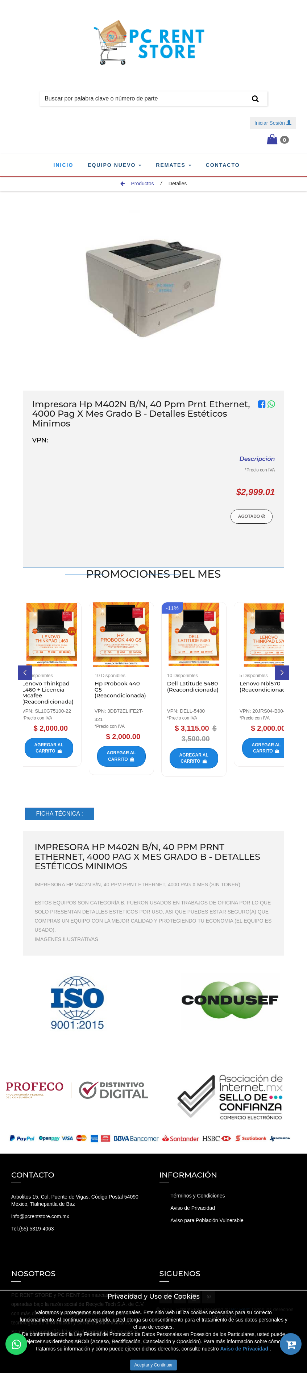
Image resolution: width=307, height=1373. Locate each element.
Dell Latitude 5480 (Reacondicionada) (210, 686)
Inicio (64, 165)
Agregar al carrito (66, 748)
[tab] (60, 814)
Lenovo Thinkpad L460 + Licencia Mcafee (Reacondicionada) (65, 692)
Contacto (223, 165)
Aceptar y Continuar (153, 1365)
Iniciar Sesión (272, 123)
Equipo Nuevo (114, 165)
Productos (137, 183)
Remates (173, 165)
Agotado (251, 516)
